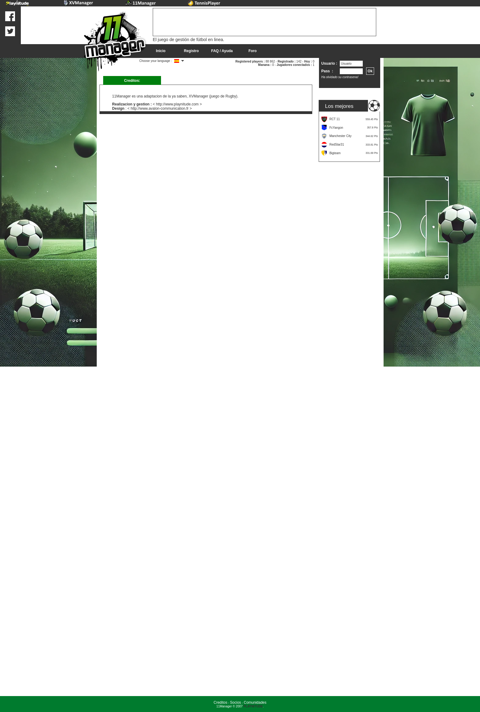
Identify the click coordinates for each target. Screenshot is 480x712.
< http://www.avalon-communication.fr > (159, 108)
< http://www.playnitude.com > (177, 104)
